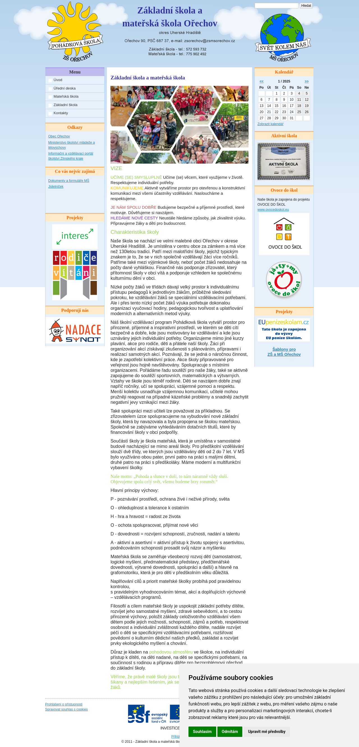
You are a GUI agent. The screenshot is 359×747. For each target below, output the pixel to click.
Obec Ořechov (59, 136)
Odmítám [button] (230, 731)
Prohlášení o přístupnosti (63, 704)
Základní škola (65, 105)
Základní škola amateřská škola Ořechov (169, 16)
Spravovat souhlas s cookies (66, 709)
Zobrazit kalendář (270, 124)
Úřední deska (64, 88)
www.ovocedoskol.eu (273, 210)
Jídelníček (55, 187)
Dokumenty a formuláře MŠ (68, 181)
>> (307, 81)
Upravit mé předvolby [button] (266, 731)
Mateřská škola (66, 96)
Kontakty (61, 113)
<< (261, 81)
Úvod (58, 80)
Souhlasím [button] (202, 731)
